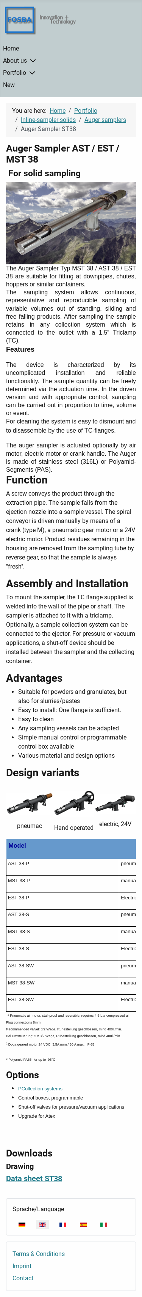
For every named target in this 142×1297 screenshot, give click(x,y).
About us (15, 60)
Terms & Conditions (38, 1254)
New (9, 84)
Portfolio (14, 72)
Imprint (21, 1266)
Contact (22, 1278)
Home (11, 48)
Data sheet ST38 (34, 1178)
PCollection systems (40, 1089)
